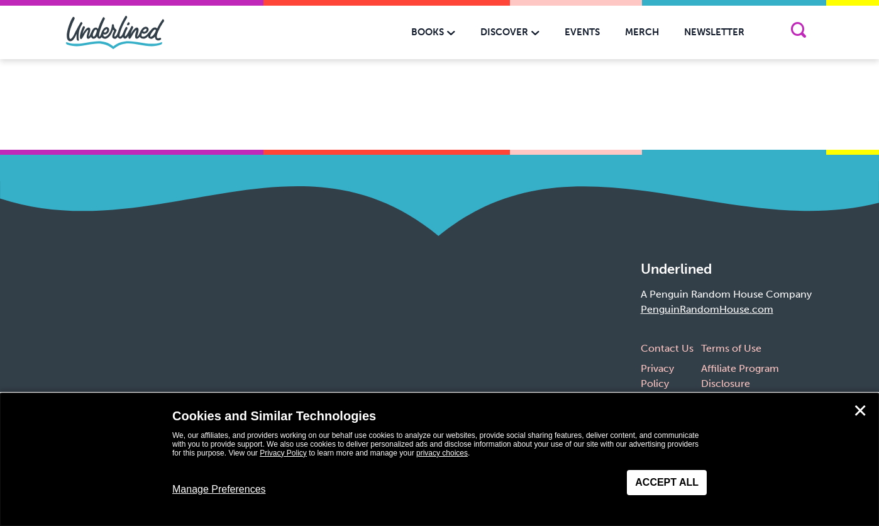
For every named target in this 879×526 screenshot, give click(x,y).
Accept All (667, 482)
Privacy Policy (283, 453)
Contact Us (667, 348)
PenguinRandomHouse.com (707, 309)
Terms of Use (731, 348)
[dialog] (439, 459)
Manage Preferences (219, 489)
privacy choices (442, 453)
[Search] (798, 32)
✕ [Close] (860, 411)
